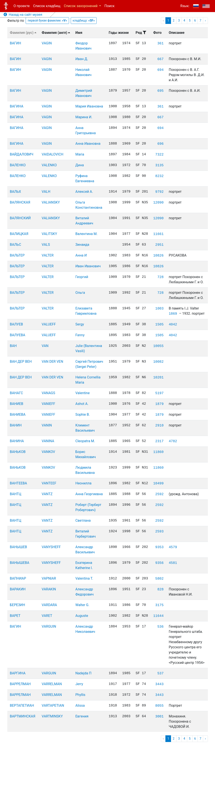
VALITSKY (49, 234)
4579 (173, 547)
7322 (159, 155)
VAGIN (47, 43)
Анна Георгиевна (89, 494)
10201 (158, 378)
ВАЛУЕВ (16, 324)
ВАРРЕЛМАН (20, 684)
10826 (158, 256)
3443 (159, 684)
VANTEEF (49, 483)
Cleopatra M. (85, 441)
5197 (159, 393)
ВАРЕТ (15, 616)
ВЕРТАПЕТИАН (22, 705)
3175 (159, 605)
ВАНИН (16, 425)
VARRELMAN (52, 684)
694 (160, 70)
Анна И (81, 255)
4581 (173, 563)
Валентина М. (86, 234)
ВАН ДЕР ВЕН (21, 361)
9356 (159, 563)
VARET (47, 616)
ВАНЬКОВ (18, 452)
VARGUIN (49, 626)
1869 (173, 314)
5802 (159, 579)
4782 (173, 441)
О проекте (22, 6)
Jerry (79, 684)
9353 (159, 547)
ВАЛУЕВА (17, 335)
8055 (159, 706)
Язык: (184, 6)
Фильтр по (15, 21)
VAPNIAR (49, 578)
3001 (159, 717)
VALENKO (49, 165)
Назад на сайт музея (23, 14)
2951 (159, 245)
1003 (159, 309)
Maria (79, 154)
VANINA (48, 441)
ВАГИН (15, 43)
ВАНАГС (16, 393)
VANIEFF (48, 404)
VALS (46, 245)
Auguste (81, 616)
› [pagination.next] (205, 20)
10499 (158, 483)
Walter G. (82, 605)
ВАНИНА (17, 441)
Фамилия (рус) (23, 33)
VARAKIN (49, 589)
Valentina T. (84, 578)
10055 (158, 346)
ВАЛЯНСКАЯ (20, 202)
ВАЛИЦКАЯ (19, 234)
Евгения (81, 716)
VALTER (47, 255)
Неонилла (83, 483)
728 (160, 277)
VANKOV (48, 452)
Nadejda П (83, 673)
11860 (158, 452)
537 (160, 673)
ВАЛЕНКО (18, 165)
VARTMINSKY (52, 716)
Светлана (83, 520)
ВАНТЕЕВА (18, 483)
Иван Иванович (87, 266)
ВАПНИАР (18, 578)
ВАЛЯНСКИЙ (20, 218)
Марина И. (83, 117)
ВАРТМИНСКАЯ (22, 716)
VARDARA (49, 605)
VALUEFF (49, 324)
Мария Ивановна (89, 106)
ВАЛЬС (15, 245)
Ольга (80, 293)
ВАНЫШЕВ (18, 547)
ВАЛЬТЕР (17, 255)
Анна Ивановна (87, 144)
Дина (79, 165)
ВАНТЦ (15, 494)
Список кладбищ (46, 6)
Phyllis (80, 695)
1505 (159, 325)
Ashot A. (81, 404)
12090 (158, 203)
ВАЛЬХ (15, 192)
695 (160, 91)
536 (160, 627)
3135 (159, 165)
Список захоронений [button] (81, 6)
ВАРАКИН (18, 589)
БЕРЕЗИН (17, 605)
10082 (158, 362)
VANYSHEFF (51, 547)
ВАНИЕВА (18, 414)
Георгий (81, 277)
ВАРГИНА (18, 673)
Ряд (141, 33)
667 (160, 59)
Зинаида (82, 245)
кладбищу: (84, 20)
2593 (159, 532)
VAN (45, 346)
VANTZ (47, 494)
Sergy (79, 324)
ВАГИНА (17, 106)
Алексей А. (84, 192)
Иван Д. (81, 59)
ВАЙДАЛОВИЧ (21, 154)
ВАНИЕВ (16, 404)
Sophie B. (82, 414)
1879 (159, 404)
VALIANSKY (51, 202)
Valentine (82, 393)
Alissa (80, 705)
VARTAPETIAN (53, 705)
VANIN (47, 425)
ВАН (13, 346)
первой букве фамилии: (47, 20)
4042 (173, 325)
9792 (159, 192)
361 (160, 43)
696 (160, 144)
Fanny (80, 335)
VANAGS (48, 393)
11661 (158, 234)
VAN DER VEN (52, 361)
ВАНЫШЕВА (19, 563)
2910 (159, 426)
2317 (159, 441)
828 (160, 589)
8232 (159, 176)
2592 (159, 494)
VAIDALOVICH (52, 154)
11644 (158, 616)
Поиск (109, 6)
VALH (46, 192)
